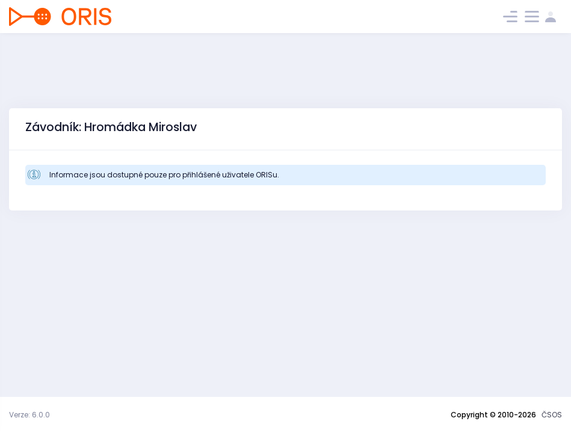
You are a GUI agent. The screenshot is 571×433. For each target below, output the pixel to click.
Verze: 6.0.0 (29, 415)
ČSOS (552, 415)
